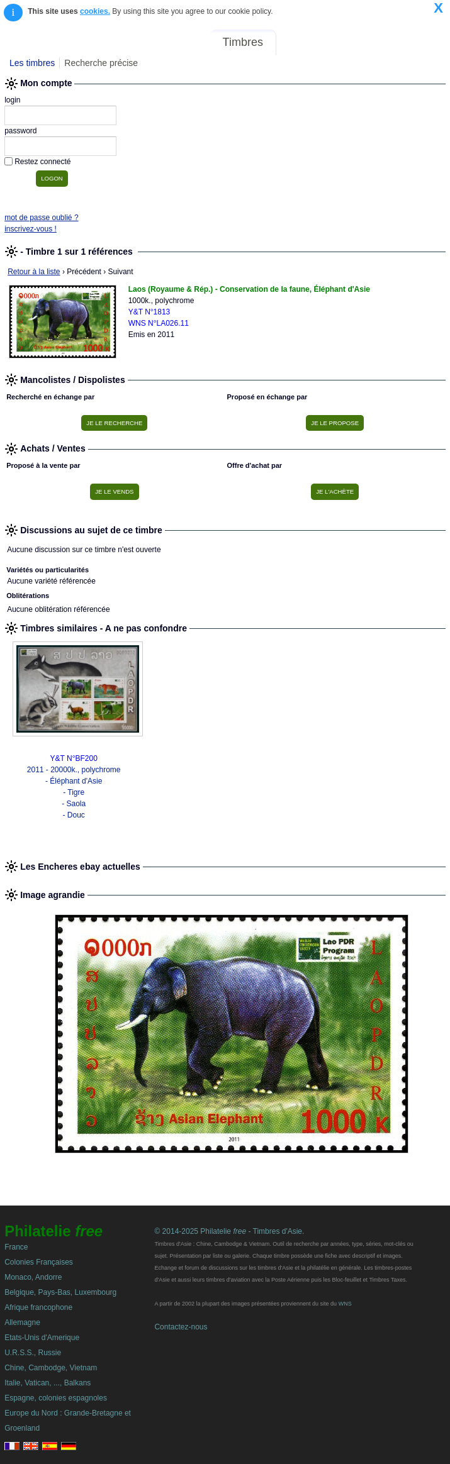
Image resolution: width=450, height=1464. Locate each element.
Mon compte (417, 42)
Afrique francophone (38, 1307)
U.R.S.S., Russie (32, 1352)
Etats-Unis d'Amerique (41, 1337)
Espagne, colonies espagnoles (55, 1398)
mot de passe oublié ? (41, 217)
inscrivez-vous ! (30, 229)
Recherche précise (101, 63)
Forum (301, 42)
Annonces (352, 42)
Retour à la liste (34, 271)
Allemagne (22, 1322)
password (20, 130)
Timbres (243, 42)
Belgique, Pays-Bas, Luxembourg (60, 1292)
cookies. (95, 11)
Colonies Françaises (38, 1262)
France (16, 1247)
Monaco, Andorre (33, 1277)
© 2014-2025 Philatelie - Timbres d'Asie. (229, 1231)
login (12, 100)
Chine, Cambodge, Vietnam (50, 1367)
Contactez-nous (180, 1327)
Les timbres (32, 63)
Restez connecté (42, 161)
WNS (345, 1303)
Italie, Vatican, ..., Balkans (47, 1382)
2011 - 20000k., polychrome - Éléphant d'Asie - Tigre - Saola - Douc (74, 792)
